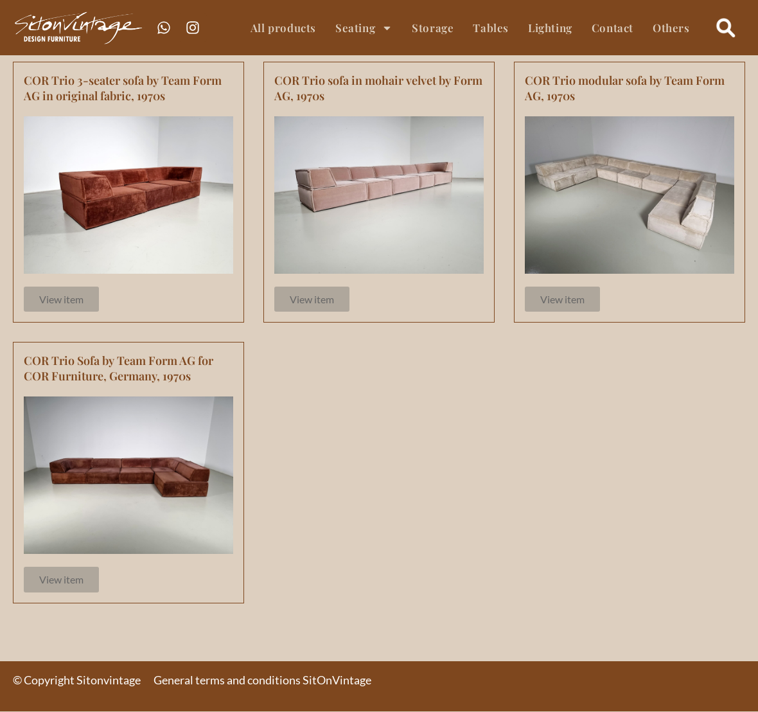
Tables (491, 28)
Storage (433, 28)
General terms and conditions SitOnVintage (262, 680)
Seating (363, 28)
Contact (612, 28)
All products (283, 28)
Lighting (550, 28)
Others (671, 28)
